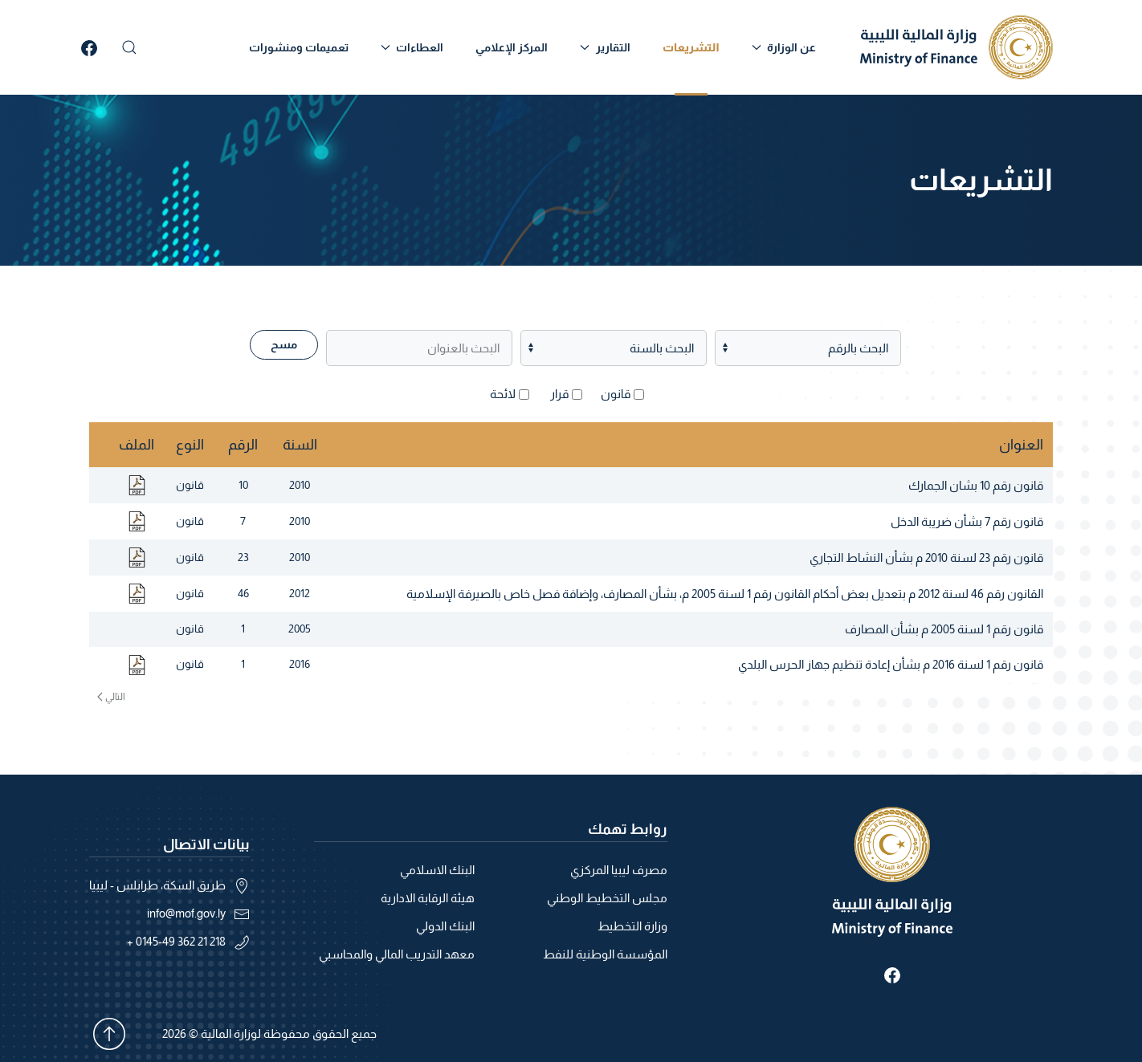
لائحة (503, 394)
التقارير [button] (605, 47)
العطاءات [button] (412, 47)
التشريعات (691, 47)
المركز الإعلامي (511, 47)
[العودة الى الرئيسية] (956, 47)
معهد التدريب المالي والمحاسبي (397, 954)
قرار (559, 394)
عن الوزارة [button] (784, 47)
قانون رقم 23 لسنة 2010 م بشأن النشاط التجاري (926, 557)
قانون (615, 394)
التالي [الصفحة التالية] (111, 696)
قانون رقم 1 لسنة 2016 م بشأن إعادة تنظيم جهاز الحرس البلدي (890, 664)
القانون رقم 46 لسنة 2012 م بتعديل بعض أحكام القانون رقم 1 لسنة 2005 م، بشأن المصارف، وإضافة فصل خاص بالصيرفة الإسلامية (724, 593)
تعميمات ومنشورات (299, 47)
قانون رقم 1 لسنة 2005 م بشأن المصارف (944, 629)
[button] (129, 47)
